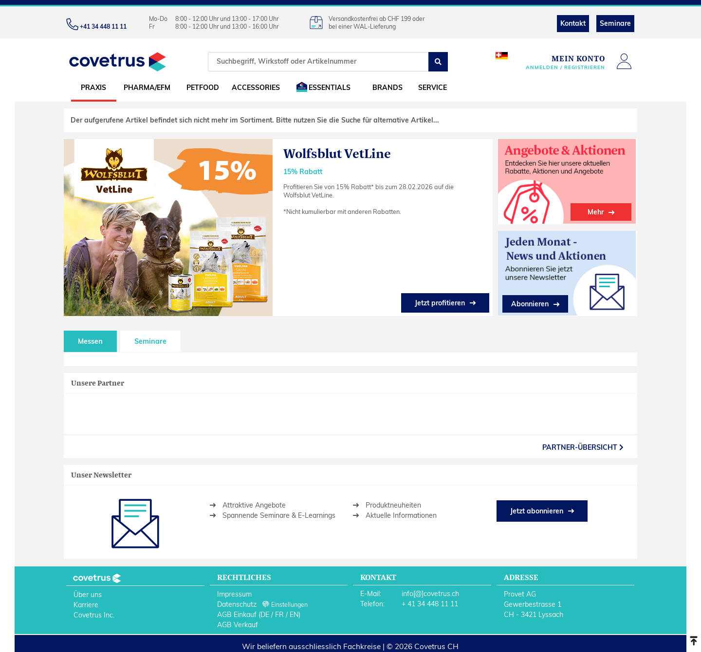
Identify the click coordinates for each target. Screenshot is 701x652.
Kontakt (573, 23)
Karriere (86, 603)
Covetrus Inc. (94, 613)
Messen (90, 339)
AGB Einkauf (237, 612)
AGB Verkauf (237, 622)
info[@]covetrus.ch (430, 591)
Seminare (615, 23)
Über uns (88, 592)
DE (264, 612)
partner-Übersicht (583, 445)
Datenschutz (237, 602)
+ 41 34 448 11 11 (430, 602)
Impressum (234, 592)
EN (294, 612)
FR (279, 612)
